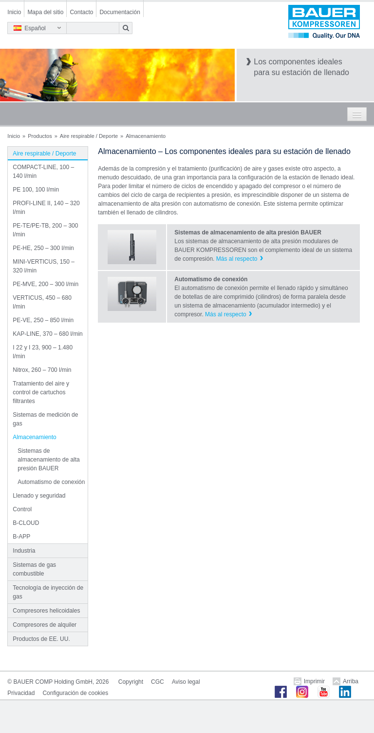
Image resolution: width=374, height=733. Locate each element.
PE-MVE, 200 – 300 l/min (45, 284)
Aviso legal (186, 681)
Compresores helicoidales (46, 610)
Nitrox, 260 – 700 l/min (42, 369)
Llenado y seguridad (39, 495)
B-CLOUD (26, 523)
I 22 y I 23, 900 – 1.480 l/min (43, 352)
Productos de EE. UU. (41, 639)
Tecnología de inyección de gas (48, 592)
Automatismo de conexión (51, 482)
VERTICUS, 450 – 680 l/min (42, 302)
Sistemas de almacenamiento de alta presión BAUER (48, 459)
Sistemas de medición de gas (45, 419)
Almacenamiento (34, 437)
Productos (40, 136)
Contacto (81, 12)
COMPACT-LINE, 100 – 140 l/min (43, 171)
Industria (24, 550)
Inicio (14, 12)
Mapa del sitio (45, 12)
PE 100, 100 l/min (36, 189)
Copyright (130, 681)
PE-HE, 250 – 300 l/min (43, 248)
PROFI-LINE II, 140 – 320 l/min (46, 207)
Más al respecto (237, 258)
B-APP (21, 536)
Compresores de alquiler (44, 624)
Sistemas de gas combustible (34, 569)
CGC (157, 681)
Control (22, 509)
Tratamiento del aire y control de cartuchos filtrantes (41, 392)
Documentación (119, 12)
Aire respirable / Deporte (89, 136)
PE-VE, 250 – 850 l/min (43, 320)
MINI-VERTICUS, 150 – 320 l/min (43, 266)
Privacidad (21, 693)
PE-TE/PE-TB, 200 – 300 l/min (45, 230)
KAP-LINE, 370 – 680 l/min (47, 333)
